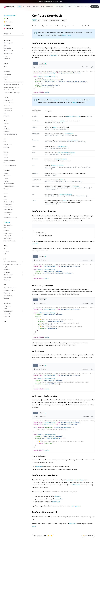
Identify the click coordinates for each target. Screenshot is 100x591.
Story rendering (8, 233)
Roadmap (6, 298)
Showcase (36, 6)
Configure (7, 222)
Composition (7, 163)
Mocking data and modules (13, 84)
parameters (79, 480)
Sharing (6, 152)
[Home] (9, 6)
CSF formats (39, 467)
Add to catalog (8, 207)
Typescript (85, 67)
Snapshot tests (8, 108)
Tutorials (8, 22)
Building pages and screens (11, 87)
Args (5, 66)
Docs (19, 6)
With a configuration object (44, 285)
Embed (6, 157)
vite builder (76, 186)
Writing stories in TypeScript (12, 92)
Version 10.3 (13, 34)
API (6, 18)
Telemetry (6, 228)
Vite (5, 249)
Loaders (6, 77)
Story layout (7, 236)
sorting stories (75, 506)
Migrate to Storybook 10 (10, 288)
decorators (69, 480)
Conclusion (7, 58)
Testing (6, 97)
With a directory (39, 351)
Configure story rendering (46, 475)
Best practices (8, 144)
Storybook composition (57, 165)
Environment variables (10, 241)
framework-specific (72, 140)
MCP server (13, 142)
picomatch (35, 244)
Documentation (10, 15)
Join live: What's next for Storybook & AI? (50, 2)
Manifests (6, 147)
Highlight (6, 181)
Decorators (7, 71)
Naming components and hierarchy (13, 82)
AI (23, 6)
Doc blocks (7, 129)
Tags (5, 79)
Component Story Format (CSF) (12, 264)
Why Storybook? (8, 43)
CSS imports (76, 485)
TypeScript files (68, 134)
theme (34, 526)
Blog (42, 6)
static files (62, 121)
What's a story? (8, 51)
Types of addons (8, 209)
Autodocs (6, 124)
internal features (62, 146)
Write (5, 199)
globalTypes (56, 502)
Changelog (8, 28)
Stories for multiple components (13, 90)
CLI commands (66, 35)
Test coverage (8, 111)
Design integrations (9, 160)
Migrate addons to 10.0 (10, 217)
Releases (6, 285)
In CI (5, 113)
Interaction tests (8, 100)
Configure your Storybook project (49, 43)
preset (56, 100)
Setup (5, 56)
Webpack (6, 251)
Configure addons (9, 202)
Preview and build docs (10, 134)
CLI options (7, 280)
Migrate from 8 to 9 (9, 290)
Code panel (7, 131)
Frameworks (13, 48)
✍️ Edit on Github (88, 535)
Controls (6, 178)
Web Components (54, 21)
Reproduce (7, 316)
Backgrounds (7, 176)
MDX (5, 126)
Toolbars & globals (9, 186)
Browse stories (8, 53)
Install (5, 45)
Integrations (13, 116)
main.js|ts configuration (13, 262)
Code (5, 308)
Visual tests (7, 105)
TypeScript (53, 55)
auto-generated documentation (66, 153)
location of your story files (72, 116)
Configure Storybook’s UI (45, 512)
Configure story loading (45, 211)
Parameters (7, 69)
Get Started (7, 40)
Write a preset (8, 204)
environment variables (65, 194)
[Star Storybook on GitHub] (68, 6)
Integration (13, 230)
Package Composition (10, 165)
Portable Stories (13, 275)
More (64, 21)
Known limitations (39, 456)
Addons (28, 6)
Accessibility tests (9, 103)
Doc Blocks (13, 272)
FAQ (5, 321)
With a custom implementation (45, 396)
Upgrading (7, 293)
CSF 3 (35, 63)
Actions (6, 173)
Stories (6, 63)
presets (74, 102)
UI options (72, 524)
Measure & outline (9, 183)
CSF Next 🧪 (42, 63)
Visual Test (50, 6)
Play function (7, 74)
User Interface (13, 238)
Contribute (7, 303)
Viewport (6, 189)
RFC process (7, 306)
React (34, 21)
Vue (39, 21)
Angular (45, 21)
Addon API (7, 215)
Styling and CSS (8, 225)
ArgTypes (6, 267)
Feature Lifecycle (8, 295)
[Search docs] (81, 6)
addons (55, 127)
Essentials (7, 170)
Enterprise (60, 6)
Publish (6, 155)
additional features (61, 159)
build (65, 200)
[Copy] (92, 67)
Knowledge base (8, 212)
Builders (6, 246)
